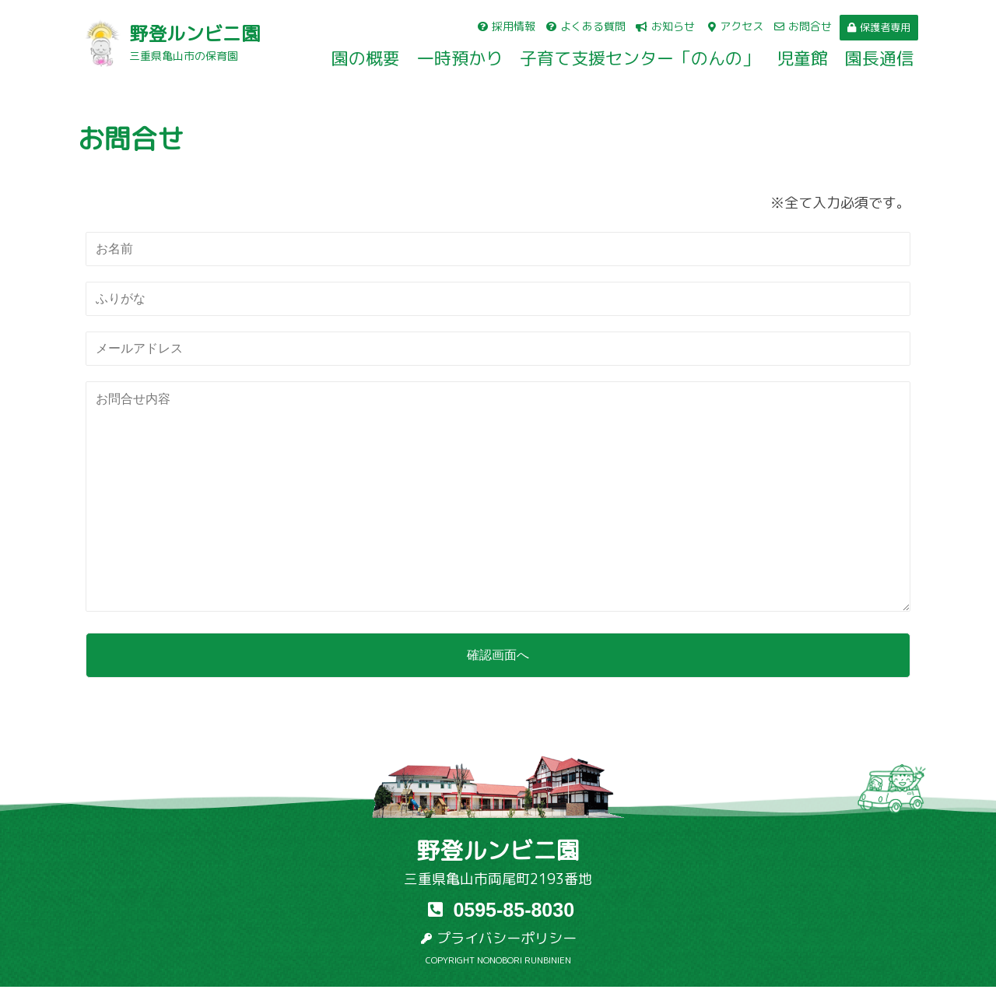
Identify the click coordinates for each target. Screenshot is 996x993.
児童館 (802, 58)
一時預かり (460, 58)
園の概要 (365, 58)
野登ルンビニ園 (194, 33)
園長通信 (879, 58)
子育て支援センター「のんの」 (639, 58)
